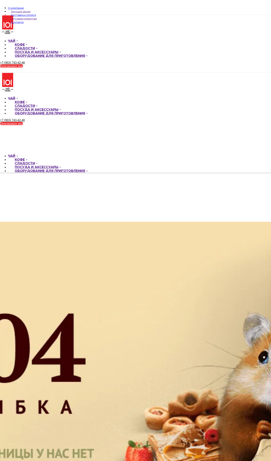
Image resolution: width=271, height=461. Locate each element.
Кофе (20, 44)
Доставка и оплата (23, 15)
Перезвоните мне (11, 66)
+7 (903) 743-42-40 (12, 62)
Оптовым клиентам (24, 18)
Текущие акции (21, 11)
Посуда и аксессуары (36, 52)
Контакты (17, 22)
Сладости (25, 48)
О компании (16, 7)
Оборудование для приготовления (50, 56)
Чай (11, 41)
